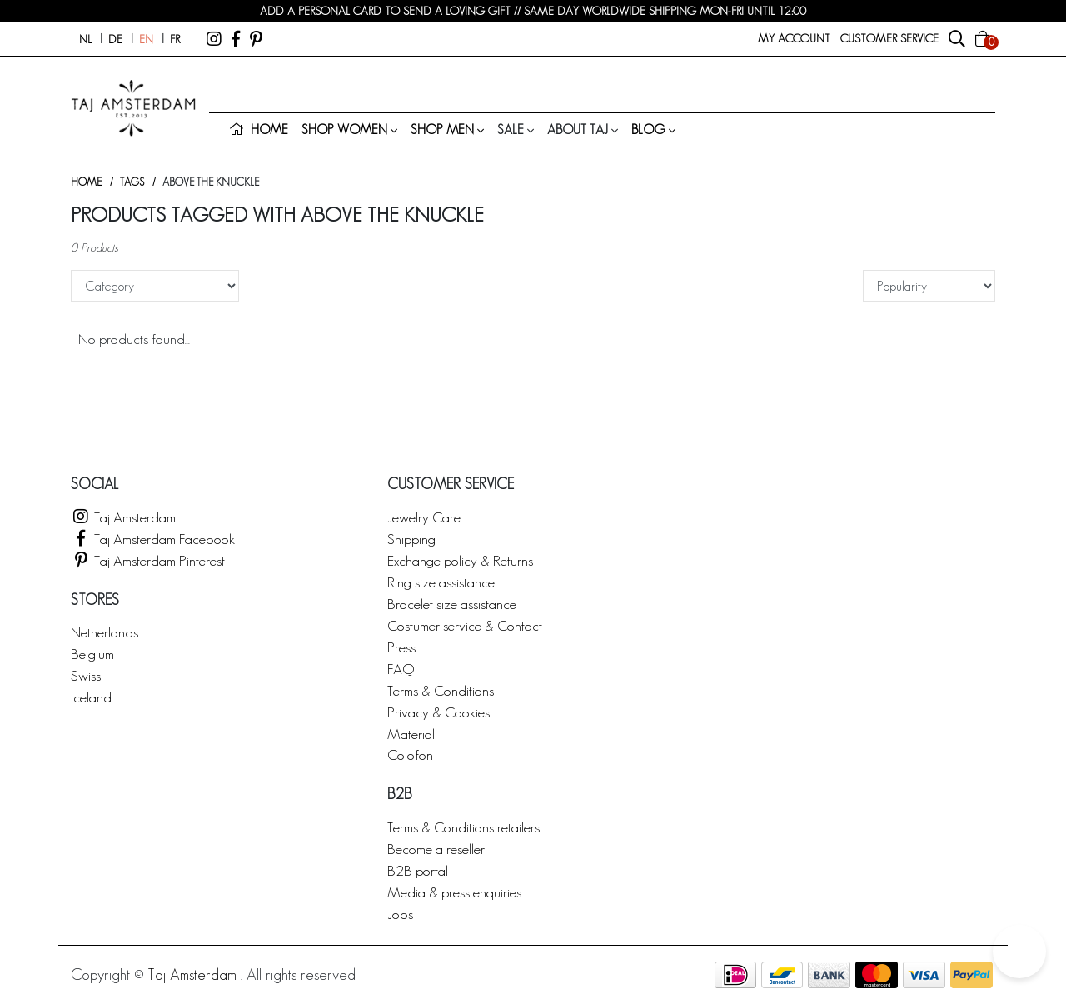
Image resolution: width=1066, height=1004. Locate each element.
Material (411, 734)
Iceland (91, 697)
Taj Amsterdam (123, 517)
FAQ (400, 669)
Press (401, 647)
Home (86, 182)
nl (85, 39)
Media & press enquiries (454, 892)
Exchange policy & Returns (460, 560)
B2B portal (417, 870)
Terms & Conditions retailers (463, 827)
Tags (132, 182)
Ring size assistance (441, 582)
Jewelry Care (424, 517)
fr (175, 39)
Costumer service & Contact (464, 625)
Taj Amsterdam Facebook (153, 539)
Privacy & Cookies (438, 712)
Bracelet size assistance (451, 604)
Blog (648, 129)
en (146, 39)
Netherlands (104, 632)
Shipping (411, 539)
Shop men (442, 129)
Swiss (86, 675)
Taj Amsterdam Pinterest (148, 560)
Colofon (410, 754)
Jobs (400, 914)
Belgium (92, 654)
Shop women (344, 129)
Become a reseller (436, 849)
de (115, 39)
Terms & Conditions (440, 690)
